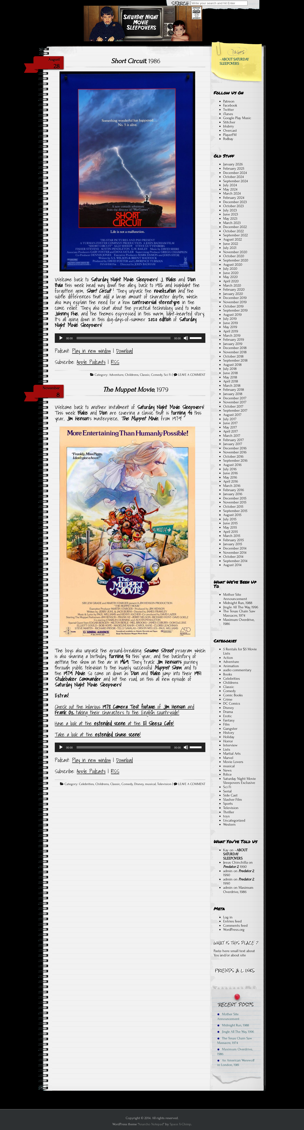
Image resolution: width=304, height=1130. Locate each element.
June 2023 (230, 214)
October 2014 (233, 556)
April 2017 (230, 431)
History (228, 732)
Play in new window (91, 351)
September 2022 (235, 235)
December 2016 (235, 448)
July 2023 (230, 210)
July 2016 (230, 469)
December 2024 (235, 173)
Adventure (116, 375)
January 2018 (232, 394)
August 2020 (232, 264)
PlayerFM (229, 135)
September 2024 (235, 181)
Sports (228, 803)
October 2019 (233, 306)
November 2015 (234, 502)
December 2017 (234, 398)
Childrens (131, 375)
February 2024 (233, 197)
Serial (227, 791)
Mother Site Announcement (235, 596)
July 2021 (229, 248)
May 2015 (230, 527)
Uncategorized (234, 820)
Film (226, 724)
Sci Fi (167, 375)
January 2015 (232, 544)
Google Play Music (237, 118)
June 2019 (230, 323)
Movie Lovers (233, 762)
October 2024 (233, 177)
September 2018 (235, 360)
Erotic (227, 716)
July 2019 (230, 318)
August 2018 (232, 365)
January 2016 (232, 494)
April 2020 (231, 281)
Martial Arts (232, 753)
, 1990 (235, 867)
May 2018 (230, 377)
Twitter (228, 109)
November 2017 (234, 402)
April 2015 (230, 532)
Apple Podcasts (91, 362)
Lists (226, 749)
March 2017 (231, 435)
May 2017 (230, 427)
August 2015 (232, 515)
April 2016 (230, 481)
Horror (228, 741)
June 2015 (230, 523)
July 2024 (230, 185)
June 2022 (230, 244)
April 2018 (230, 381)
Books (227, 674)
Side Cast (230, 795)
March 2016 (231, 486)
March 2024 (232, 193)
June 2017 (230, 423)
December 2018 (235, 348)
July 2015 (229, 519)
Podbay (228, 139)
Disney (139, 784)
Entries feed (232, 921)
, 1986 (135, 61)
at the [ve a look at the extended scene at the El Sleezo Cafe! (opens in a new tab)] (134, 723)
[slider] (123, 338)
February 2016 (233, 490)
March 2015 (231, 536)
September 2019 (235, 310)
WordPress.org (233, 929)
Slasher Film (232, 799)
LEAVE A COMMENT (191, 375)
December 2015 (234, 498)
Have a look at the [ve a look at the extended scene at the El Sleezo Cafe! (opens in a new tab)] (74, 723)
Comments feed (235, 925)
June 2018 (230, 373)
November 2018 (235, 352)
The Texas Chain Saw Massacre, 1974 (239, 613)
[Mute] (186, 338)
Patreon (229, 101)
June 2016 (230, 473)
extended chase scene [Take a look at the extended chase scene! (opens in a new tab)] (117, 734)
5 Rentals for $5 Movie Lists (240, 651)
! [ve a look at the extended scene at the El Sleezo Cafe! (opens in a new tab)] (173, 723)
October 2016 (233, 456)
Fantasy (229, 720)
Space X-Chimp (180, 1124)
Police (227, 774)
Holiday (229, 737)
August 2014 (232, 565)
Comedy (156, 375)
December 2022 (235, 227)
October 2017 (233, 406)
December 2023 (235, 202)
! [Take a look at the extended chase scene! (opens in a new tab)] (140, 734)
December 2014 (234, 548)
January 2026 (233, 164)
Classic (145, 375)
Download (124, 351)
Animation (231, 666)
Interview (230, 745)
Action (228, 658)
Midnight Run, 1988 (237, 603)
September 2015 (235, 511)
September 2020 (235, 260)
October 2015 (233, 506)
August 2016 (232, 465)
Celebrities (86, 784)
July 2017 (229, 419)
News (227, 770)
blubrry (228, 126)
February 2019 (233, 339)
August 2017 (232, 415)
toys (226, 816)
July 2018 (230, 369)
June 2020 (231, 273)
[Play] (61, 338)
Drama (228, 712)
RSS (115, 362)
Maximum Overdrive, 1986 (238, 622)
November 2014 (234, 552)
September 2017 (235, 410)
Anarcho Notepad (150, 1124)
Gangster (230, 728)
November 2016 (235, 452)
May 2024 (230, 189)
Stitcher (229, 122)
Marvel (228, 758)
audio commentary (237, 670)
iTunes (228, 114)
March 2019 (231, 335)
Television (164, 784)
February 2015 (233, 540)
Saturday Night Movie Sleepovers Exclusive (239, 781)
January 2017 (232, 444)
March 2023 (232, 223)
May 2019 (230, 327)
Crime (227, 699)
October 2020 (233, 256)
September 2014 (235, 561)
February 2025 (233, 168)
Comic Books (233, 695)
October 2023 (233, 206)
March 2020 (232, 285)
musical (150, 784)
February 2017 (233, 440)
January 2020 (233, 294)
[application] (130, 338)
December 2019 (235, 298)
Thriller (228, 812)
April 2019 (230, 331)
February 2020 (234, 289)
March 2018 (231, 385)
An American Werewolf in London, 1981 (235, 1062)
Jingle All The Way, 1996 (240, 607)
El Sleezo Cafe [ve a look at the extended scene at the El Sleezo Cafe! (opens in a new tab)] (158, 723)
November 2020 (235, 252)
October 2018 (233, 356)
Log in (228, 917)
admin (228, 871)
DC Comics (231, 703)
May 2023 (230, 218)
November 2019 (235, 302)
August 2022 (232, 239)
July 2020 (230, 268)
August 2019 (232, 314)
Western (229, 824)
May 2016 (230, 477)
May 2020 (230, 277)
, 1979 (135, 389)
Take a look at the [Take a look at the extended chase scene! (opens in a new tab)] (75, 734)
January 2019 (232, 344)
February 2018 (233, 389)
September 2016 (235, 460)
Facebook (230, 105)
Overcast (230, 130)
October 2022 (233, 231)
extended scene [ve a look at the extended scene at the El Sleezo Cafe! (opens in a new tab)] (109, 723)
